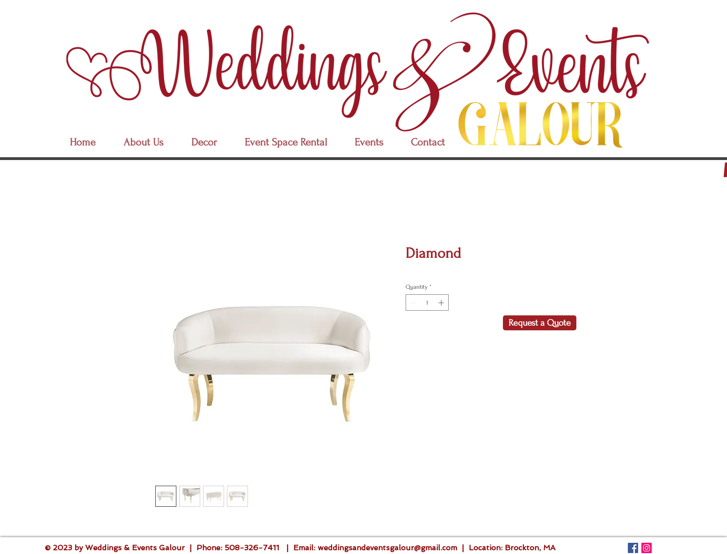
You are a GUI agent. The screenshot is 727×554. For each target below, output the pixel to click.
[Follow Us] (633, 548)
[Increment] (442, 303)
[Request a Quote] (539, 322)
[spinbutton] (427, 303)
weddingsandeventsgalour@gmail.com (387, 547)
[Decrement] (412, 303)
